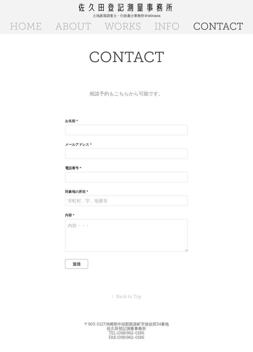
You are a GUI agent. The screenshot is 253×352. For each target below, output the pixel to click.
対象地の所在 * (76, 191)
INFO (167, 26)
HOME (26, 26)
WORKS (123, 26)
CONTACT (218, 26)
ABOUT (73, 26)
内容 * (69, 215)
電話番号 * (73, 168)
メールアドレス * (78, 144)
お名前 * (71, 121)
